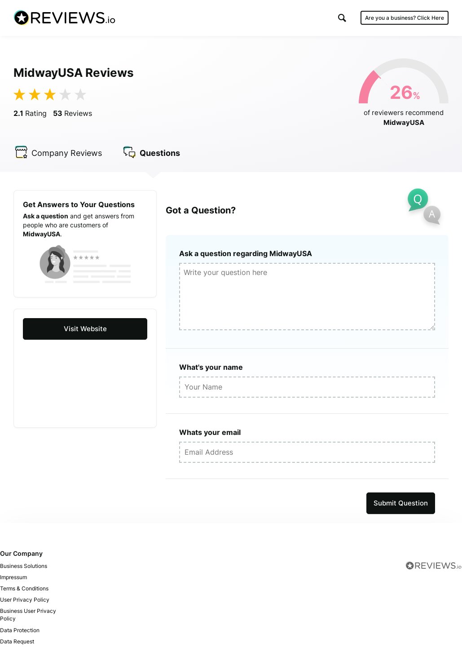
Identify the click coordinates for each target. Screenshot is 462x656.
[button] (342, 17)
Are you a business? (404, 17)
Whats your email (210, 432)
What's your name (211, 367)
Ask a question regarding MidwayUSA (245, 253)
